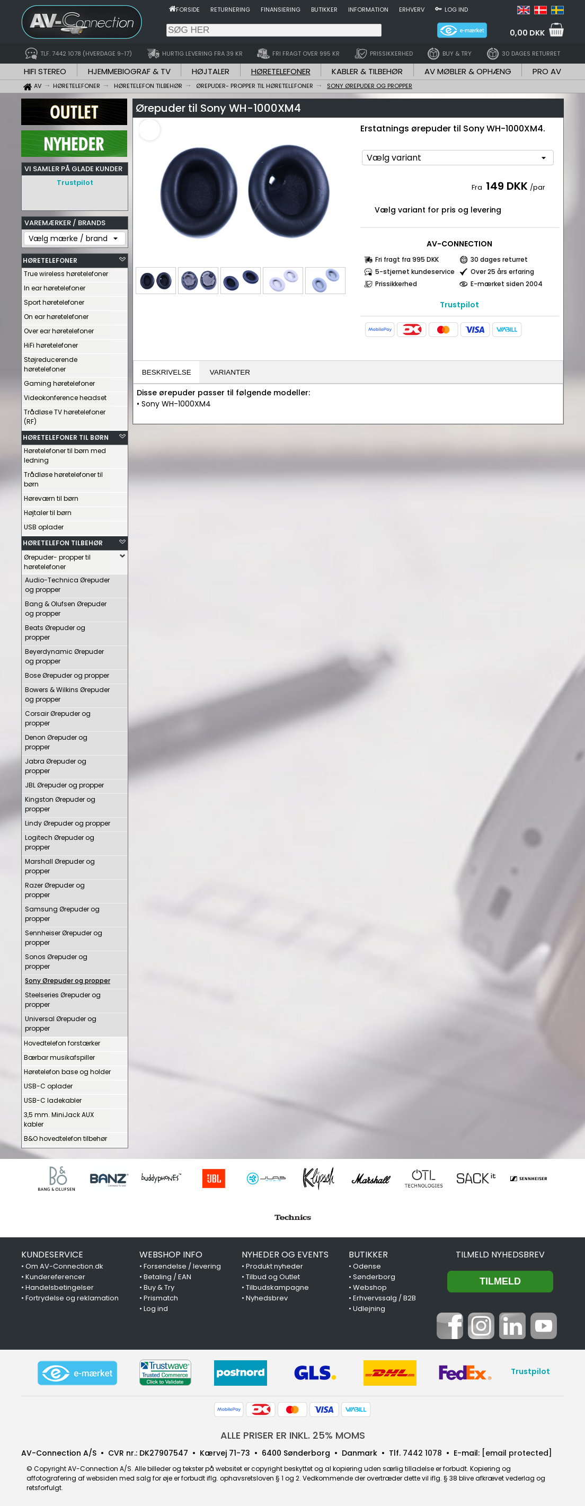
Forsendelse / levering (182, 1264)
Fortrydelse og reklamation (72, 1295)
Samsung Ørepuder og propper (62, 911)
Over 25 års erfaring (502, 271)
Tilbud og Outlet (273, 1274)
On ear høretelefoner (56, 313)
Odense (367, 1264)
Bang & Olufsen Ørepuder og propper (66, 606)
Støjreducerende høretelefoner (50, 361)
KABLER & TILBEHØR (367, 71)
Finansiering (280, 9)
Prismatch (161, 1295)
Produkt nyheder (274, 1264)
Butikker (324, 9)
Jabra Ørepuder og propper (55, 763)
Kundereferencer (55, 1274)
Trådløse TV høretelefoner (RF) (64, 414)
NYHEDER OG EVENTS (285, 1252)
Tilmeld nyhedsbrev (500, 1252)
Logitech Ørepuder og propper (59, 839)
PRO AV (547, 71)
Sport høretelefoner (54, 299)
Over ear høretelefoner (59, 328)
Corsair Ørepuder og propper (58, 715)
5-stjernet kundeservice (415, 271)
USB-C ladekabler (53, 1097)
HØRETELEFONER (281, 71)
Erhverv (411, 9)
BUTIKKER (368, 1252)
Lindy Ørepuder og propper (67, 820)
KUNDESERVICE (52, 1252)
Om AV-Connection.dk (64, 1264)
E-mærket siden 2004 (507, 283)
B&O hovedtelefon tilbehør (65, 1135)
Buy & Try (159, 1285)
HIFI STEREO (45, 71)
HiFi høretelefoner (51, 342)
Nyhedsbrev (267, 1295)
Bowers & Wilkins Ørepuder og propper (67, 692)
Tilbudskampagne (277, 1285)
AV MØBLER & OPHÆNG (467, 71)
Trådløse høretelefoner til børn (63, 476)
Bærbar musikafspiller (59, 1054)
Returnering (230, 9)
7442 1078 (422, 1450)
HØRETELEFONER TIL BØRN (66, 434)
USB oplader (44, 524)
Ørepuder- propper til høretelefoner (57, 559)
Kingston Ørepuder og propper (60, 801)
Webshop (370, 1285)
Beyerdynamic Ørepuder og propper (64, 653)
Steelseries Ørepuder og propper (63, 997)
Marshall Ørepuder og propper (60, 863)
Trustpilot (75, 183)
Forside (188, 9)
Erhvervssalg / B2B (384, 1295)
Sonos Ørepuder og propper (56, 959)
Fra (478, 187)
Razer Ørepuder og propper (55, 887)
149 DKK (507, 186)
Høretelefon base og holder (67, 1069)
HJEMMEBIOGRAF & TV (129, 71)
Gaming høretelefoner (59, 380)
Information (368, 9)
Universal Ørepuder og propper (60, 1021)
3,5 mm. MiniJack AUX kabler (59, 1117)
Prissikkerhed (396, 283)
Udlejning (369, 1306)
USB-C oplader (48, 1083)
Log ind (456, 9)
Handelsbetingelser (59, 1285)
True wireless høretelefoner (66, 271)
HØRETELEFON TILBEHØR (63, 540)
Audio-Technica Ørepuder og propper (67, 582)
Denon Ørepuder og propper (56, 739)
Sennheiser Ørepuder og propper (63, 935)
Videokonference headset (65, 395)
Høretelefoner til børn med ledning (65, 453)
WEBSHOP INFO (170, 1252)
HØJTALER (210, 71)
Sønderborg (374, 1274)
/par (537, 187)
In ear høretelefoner (54, 285)
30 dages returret (499, 259)
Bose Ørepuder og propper (67, 672)
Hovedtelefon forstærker (62, 1040)
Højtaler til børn (48, 510)
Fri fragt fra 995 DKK (407, 259)
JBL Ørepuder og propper (64, 782)
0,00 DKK (527, 33)
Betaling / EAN (167, 1274)
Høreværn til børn (51, 495)
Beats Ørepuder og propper (55, 630)
